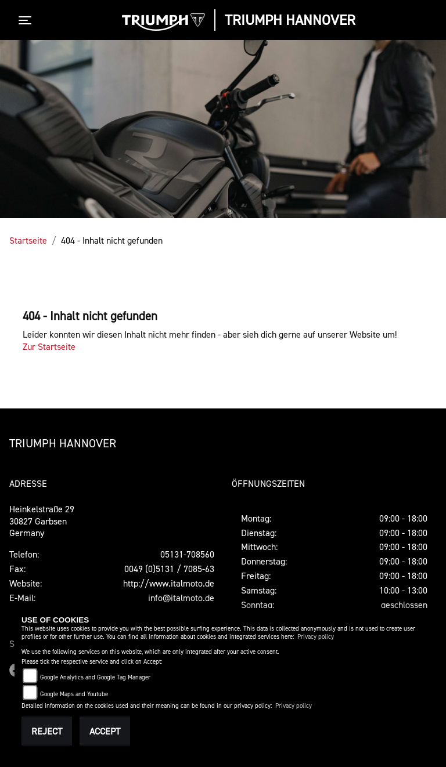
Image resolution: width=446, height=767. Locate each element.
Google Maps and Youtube (74, 694)
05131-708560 (187, 554)
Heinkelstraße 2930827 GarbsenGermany (41, 521)
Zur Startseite (49, 346)
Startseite (28, 240)
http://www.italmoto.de (168, 583)
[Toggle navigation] (27, 20)
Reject (46, 731)
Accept (104, 731)
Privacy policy (315, 637)
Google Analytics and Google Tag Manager (95, 677)
